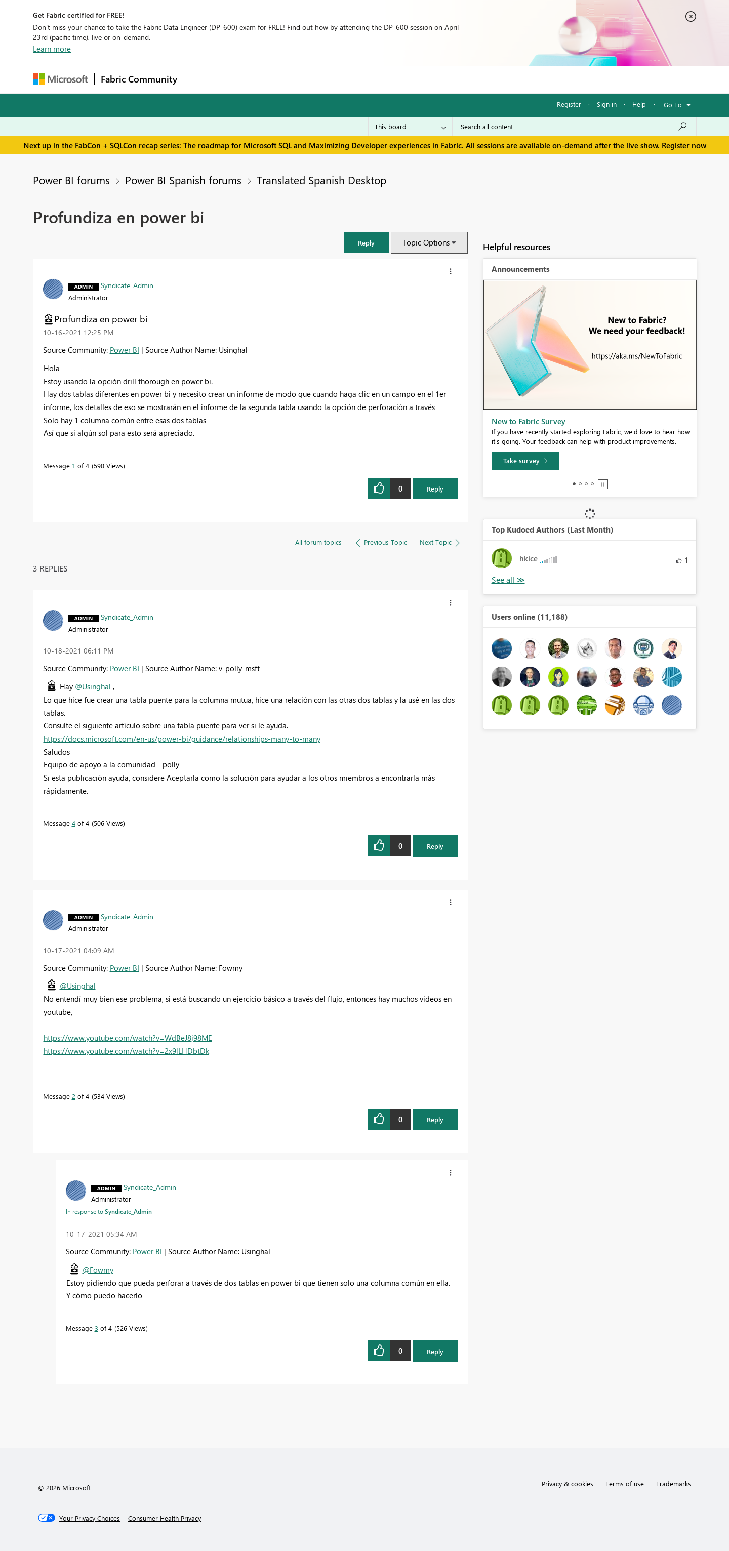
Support (458, 79)
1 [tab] (574, 484)
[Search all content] (574, 126)
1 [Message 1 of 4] (73, 465)
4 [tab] (592, 484)
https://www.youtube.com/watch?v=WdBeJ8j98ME (128, 1038)
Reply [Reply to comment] (435, 846)
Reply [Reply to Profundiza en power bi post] (435, 488)
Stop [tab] (603, 484)
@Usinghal (93, 686)
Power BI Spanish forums (183, 180)
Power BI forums (71, 180)
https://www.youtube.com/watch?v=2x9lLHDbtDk (126, 1051)
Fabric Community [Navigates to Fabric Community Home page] (139, 79)
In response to (109, 1211)
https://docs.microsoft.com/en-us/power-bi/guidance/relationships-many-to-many (182, 738)
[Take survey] (525, 461)
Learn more (52, 49)
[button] (366, 242)
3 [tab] (586, 484)
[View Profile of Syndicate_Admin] (127, 285)
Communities (331, 79)
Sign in (607, 104)
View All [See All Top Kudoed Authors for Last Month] (508, 580)
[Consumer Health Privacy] (164, 1518)
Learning (415, 79)
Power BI (124, 350)
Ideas (286, 79)
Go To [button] (673, 104)
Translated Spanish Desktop (321, 180)
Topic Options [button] (426, 242)
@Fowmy (98, 1269)
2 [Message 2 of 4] (73, 1096)
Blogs (377, 79)
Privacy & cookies (567, 1483)
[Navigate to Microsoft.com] (60, 79)
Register (569, 104)
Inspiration (244, 79)
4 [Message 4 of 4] (73, 823)
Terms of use (624, 1483)
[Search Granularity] (410, 126)
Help (639, 104)
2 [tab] (580, 484)
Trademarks (673, 1483)
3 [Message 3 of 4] (96, 1328)
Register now (684, 145)
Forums (200, 79)
